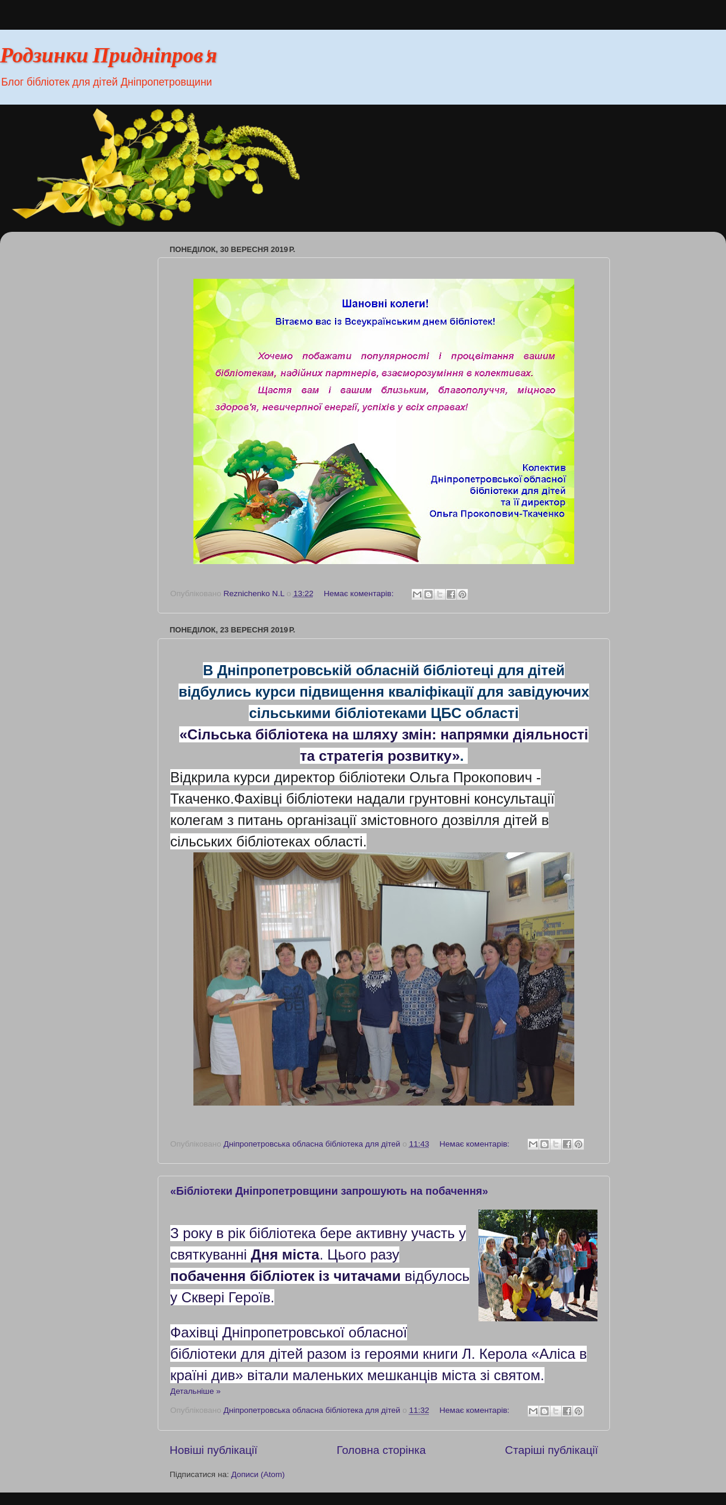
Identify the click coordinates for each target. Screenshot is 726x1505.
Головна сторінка (381, 1450)
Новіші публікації (214, 1450)
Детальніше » (195, 1391)
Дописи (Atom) (257, 1474)
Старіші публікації (551, 1450)
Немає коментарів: (360, 593)
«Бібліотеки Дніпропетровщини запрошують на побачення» (329, 1191)
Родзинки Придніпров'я (108, 57)
